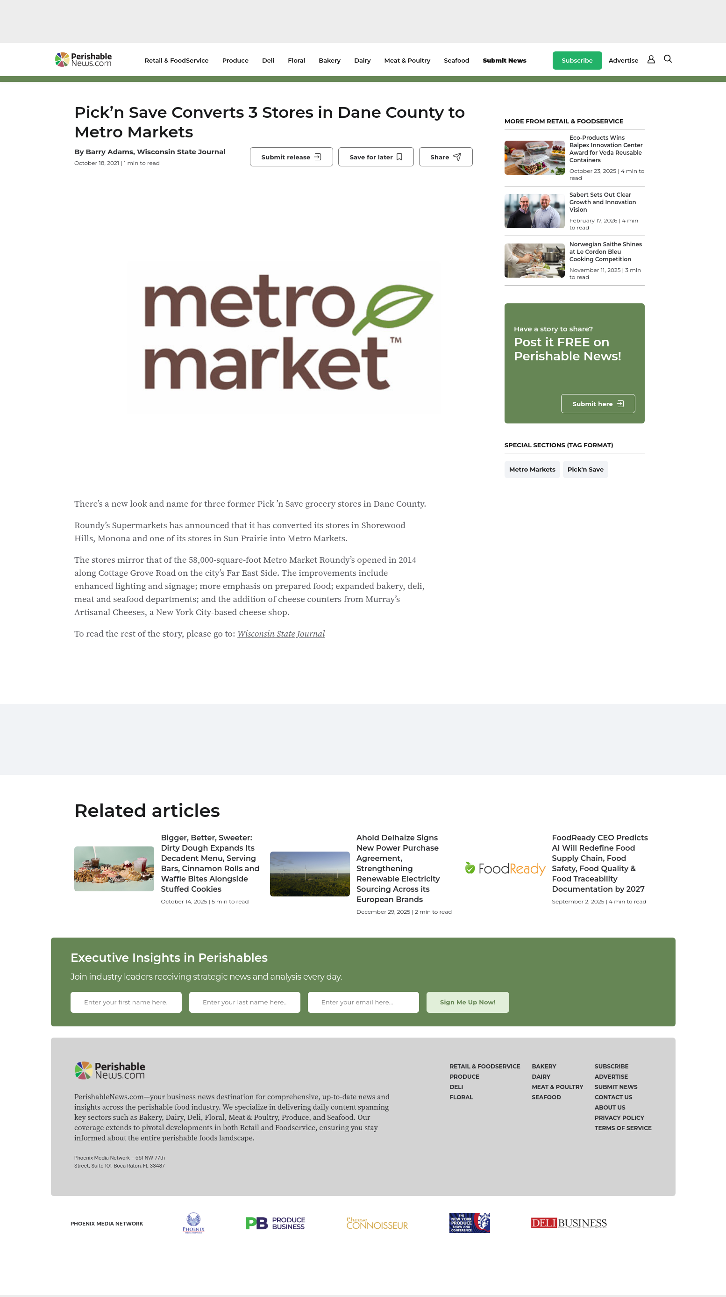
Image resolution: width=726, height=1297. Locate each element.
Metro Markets (532, 469)
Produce (235, 60)
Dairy (362, 60)
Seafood (456, 60)
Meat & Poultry (407, 60)
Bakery (330, 60)
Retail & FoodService (177, 60)
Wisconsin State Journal (281, 633)
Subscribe (577, 60)
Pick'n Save (586, 469)
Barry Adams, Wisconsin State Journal (155, 151)
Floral (296, 60)
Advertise (624, 60)
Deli (268, 60)
